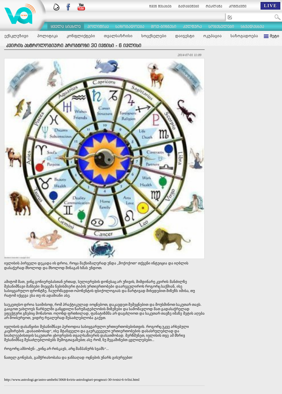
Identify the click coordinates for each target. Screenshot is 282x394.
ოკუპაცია (212, 36)
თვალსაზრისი (118, 36)
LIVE (270, 5)
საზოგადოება (244, 36)
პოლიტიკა (47, 36)
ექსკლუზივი (16, 36)
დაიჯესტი (184, 36)
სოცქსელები (153, 36)
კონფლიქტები (81, 36)
